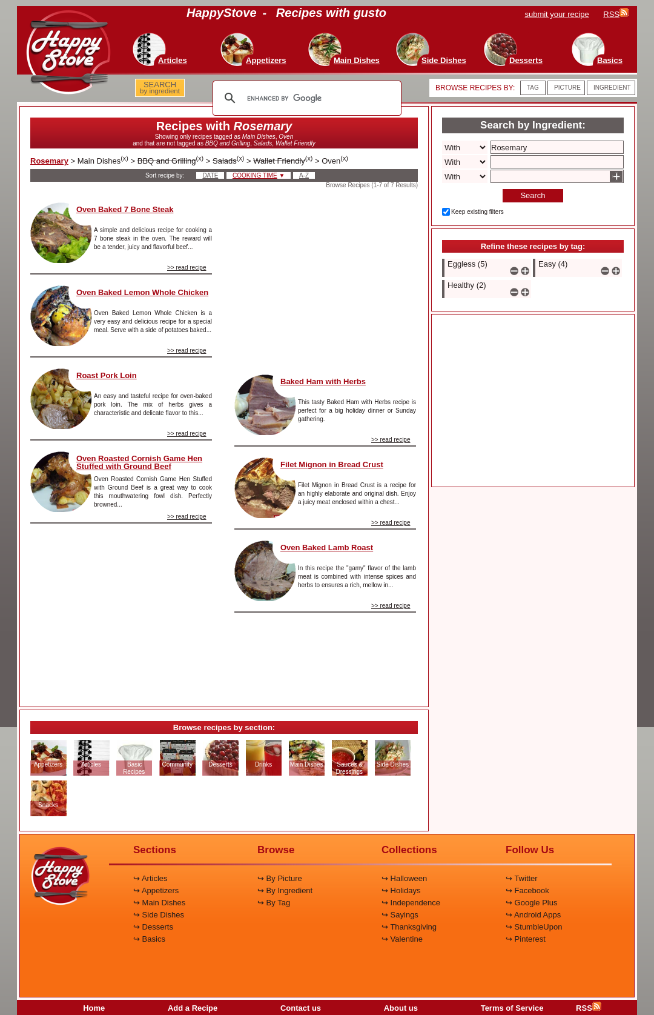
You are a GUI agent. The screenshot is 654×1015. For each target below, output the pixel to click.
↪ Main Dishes (159, 902)
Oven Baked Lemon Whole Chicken (142, 292)
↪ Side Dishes (158, 914)
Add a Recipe (192, 1008)
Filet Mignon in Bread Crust (331, 464)
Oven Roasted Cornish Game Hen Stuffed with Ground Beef (139, 462)
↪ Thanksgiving (409, 926)
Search (532, 195)
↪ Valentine (402, 938)
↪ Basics (149, 938)
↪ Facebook (527, 890)
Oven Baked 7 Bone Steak (124, 209)
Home (94, 1008)
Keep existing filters (477, 211)
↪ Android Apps (533, 914)
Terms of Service (512, 1008)
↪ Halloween (404, 878)
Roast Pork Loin (106, 375)
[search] (305, 98)
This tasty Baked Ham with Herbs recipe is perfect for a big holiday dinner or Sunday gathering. (357, 410)
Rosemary (49, 160)
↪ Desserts (153, 926)
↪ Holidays (401, 890)
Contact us (300, 1008)
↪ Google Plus (531, 902)
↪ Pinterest (526, 938)
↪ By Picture (279, 878)
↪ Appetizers (156, 890)
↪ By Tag (273, 902)
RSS (588, 1008)
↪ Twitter (522, 878)
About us (401, 1008)
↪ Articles (150, 878)
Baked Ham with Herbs (323, 381)
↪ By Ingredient (284, 890)
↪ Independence (411, 902)
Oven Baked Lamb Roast (326, 547)
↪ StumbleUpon (534, 926)
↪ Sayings (400, 914)
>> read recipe (186, 267)
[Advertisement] (121, 610)
